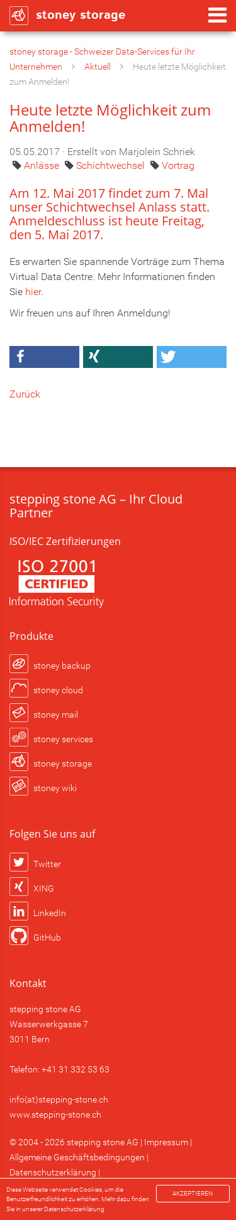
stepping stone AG (102, 1142)
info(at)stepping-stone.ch (58, 1099)
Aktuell (97, 67)
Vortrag (178, 165)
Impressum (166, 1142)
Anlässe (43, 165)
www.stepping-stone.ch (55, 1114)
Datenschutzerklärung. (75, 1209)
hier (33, 292)
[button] (44, 357)
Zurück (24, 394)
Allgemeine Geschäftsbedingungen (77, 1157)
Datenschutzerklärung (52, 1172)
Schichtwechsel (111, 165)
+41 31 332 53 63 (76, 1069)
